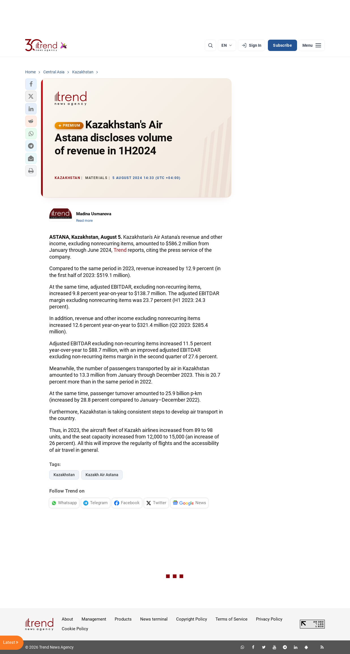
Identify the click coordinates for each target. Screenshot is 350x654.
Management (94, 619)
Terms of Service (231, 619)
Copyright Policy (191, 619)
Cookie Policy (75, 628)
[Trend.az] (46, 45)
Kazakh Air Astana (102, 474)
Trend (120, 250)
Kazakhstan (64, 474)
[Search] (210, 45)
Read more (84, 221)
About (67, 619)
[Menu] (312, 45)
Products (123, 619)
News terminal (154, 619)
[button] (30, 84)
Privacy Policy (269, 619)
